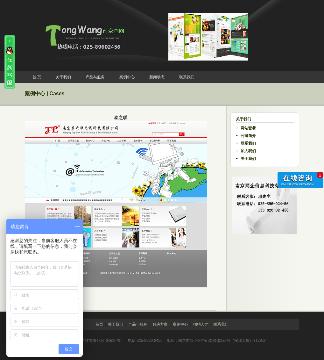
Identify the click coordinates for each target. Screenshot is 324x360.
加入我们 (248, 151)
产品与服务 (95, 77)
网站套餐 (248, 128)
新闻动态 (157, 77)
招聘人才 (200, 324)
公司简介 (248, 135)
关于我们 (63, 77)
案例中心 (127, 77)
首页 (99, 324)
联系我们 (186, 77)
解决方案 (160, 324)
